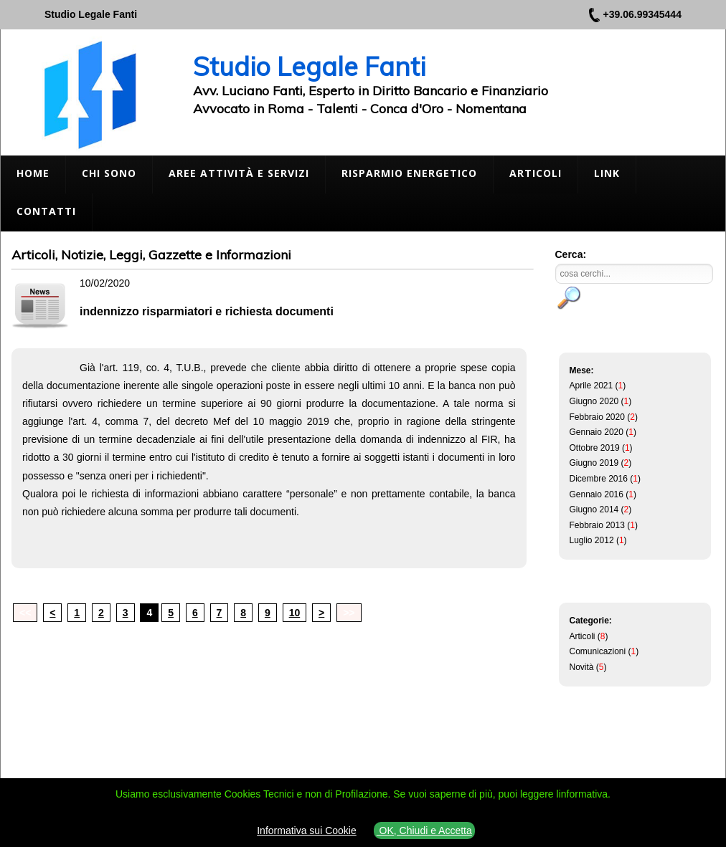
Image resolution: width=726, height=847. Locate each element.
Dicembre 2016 (599, 479)
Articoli (535, 173)
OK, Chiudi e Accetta (424, 830)
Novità (582, 667)
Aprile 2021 (591, 386)
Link (607, 173)
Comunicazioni (598, 651)
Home (33, 173)
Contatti (46, 211)
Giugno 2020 (594, 401)
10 (295, 612)
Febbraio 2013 (597, 525)
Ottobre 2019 (595, 448)
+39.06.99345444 (642, 14)
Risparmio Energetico (409, 173)
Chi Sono (109, 173)
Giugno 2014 (594, 509)
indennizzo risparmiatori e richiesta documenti (207, 311)
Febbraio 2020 (597, 417)
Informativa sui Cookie (307, 830)
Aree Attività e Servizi (239, 173)
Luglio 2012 (592, 540)
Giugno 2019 (594, 463)
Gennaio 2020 (596, 432)
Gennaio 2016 (596, 494)
